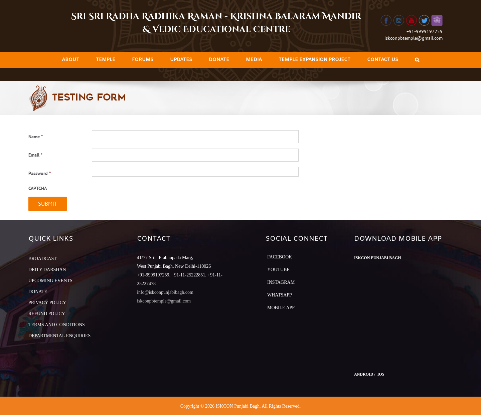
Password (39, 173)
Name (35, 137)
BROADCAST (42, 258)
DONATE (37, 291)
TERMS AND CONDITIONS (56, 324)
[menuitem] (70, 60)
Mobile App (281, 307)
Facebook (279, 256)
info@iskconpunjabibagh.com (165, 292)
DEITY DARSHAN (47, 269)
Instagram (281, 282)
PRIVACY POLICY (47, 302)
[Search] (417, 60)
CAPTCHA (37, 188)
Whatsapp (279, 294)
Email (35, 155)
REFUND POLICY (46, 313)
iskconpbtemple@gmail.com (413, 38)
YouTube (278, 269)
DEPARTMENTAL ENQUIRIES (59, 335)
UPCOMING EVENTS (50, 280)
